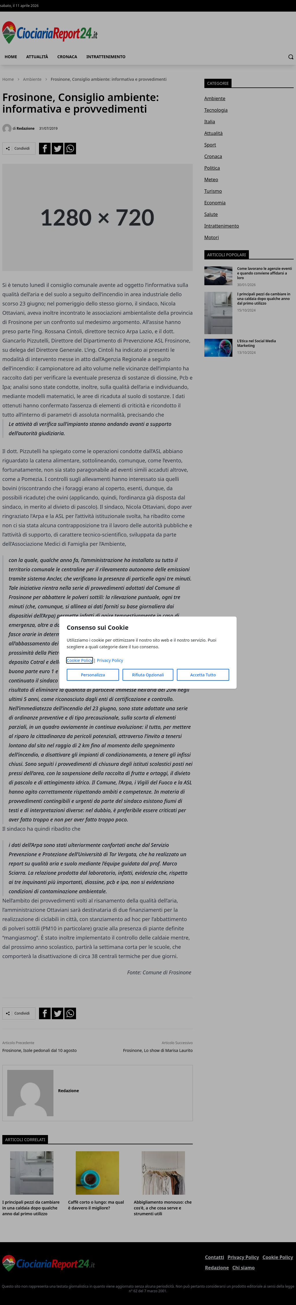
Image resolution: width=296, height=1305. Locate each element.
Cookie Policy (79, 660)
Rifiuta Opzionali (148, 675)
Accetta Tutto (203, 675)
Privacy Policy (110, 660)
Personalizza (93, 675)
